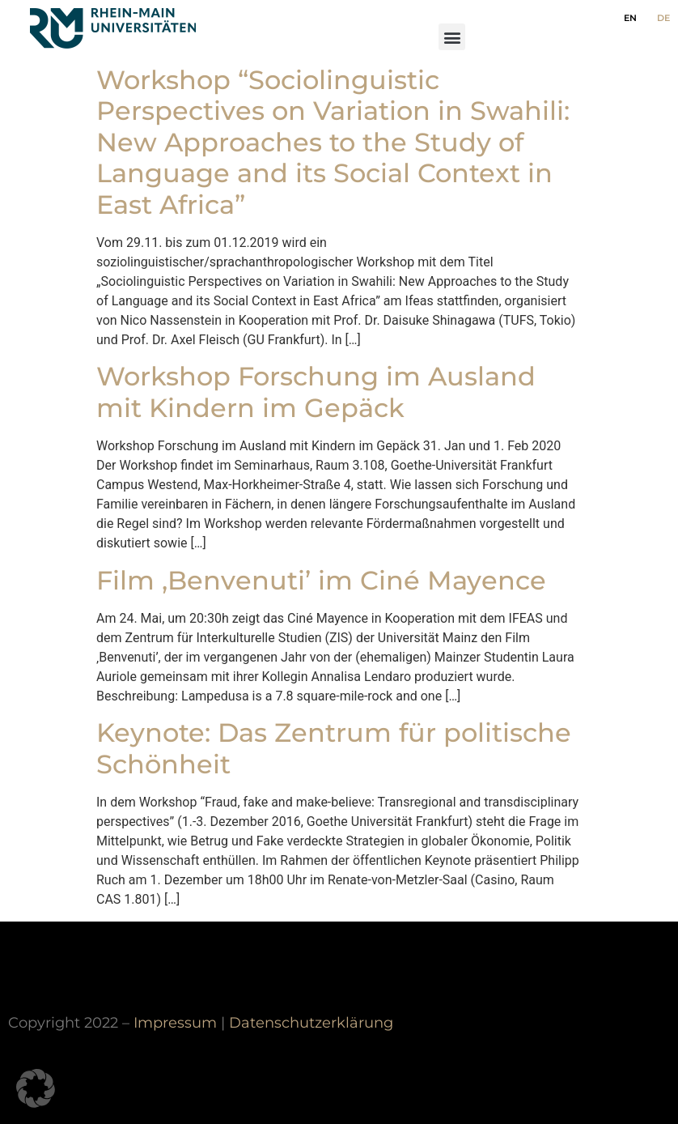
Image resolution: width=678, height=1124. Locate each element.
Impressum (175, 1022)
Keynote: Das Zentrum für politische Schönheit (333, 748)
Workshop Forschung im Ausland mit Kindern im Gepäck (316, 391)
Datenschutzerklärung (311, 1022)
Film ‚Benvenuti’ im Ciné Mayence (321, 580)
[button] (452, 36)
